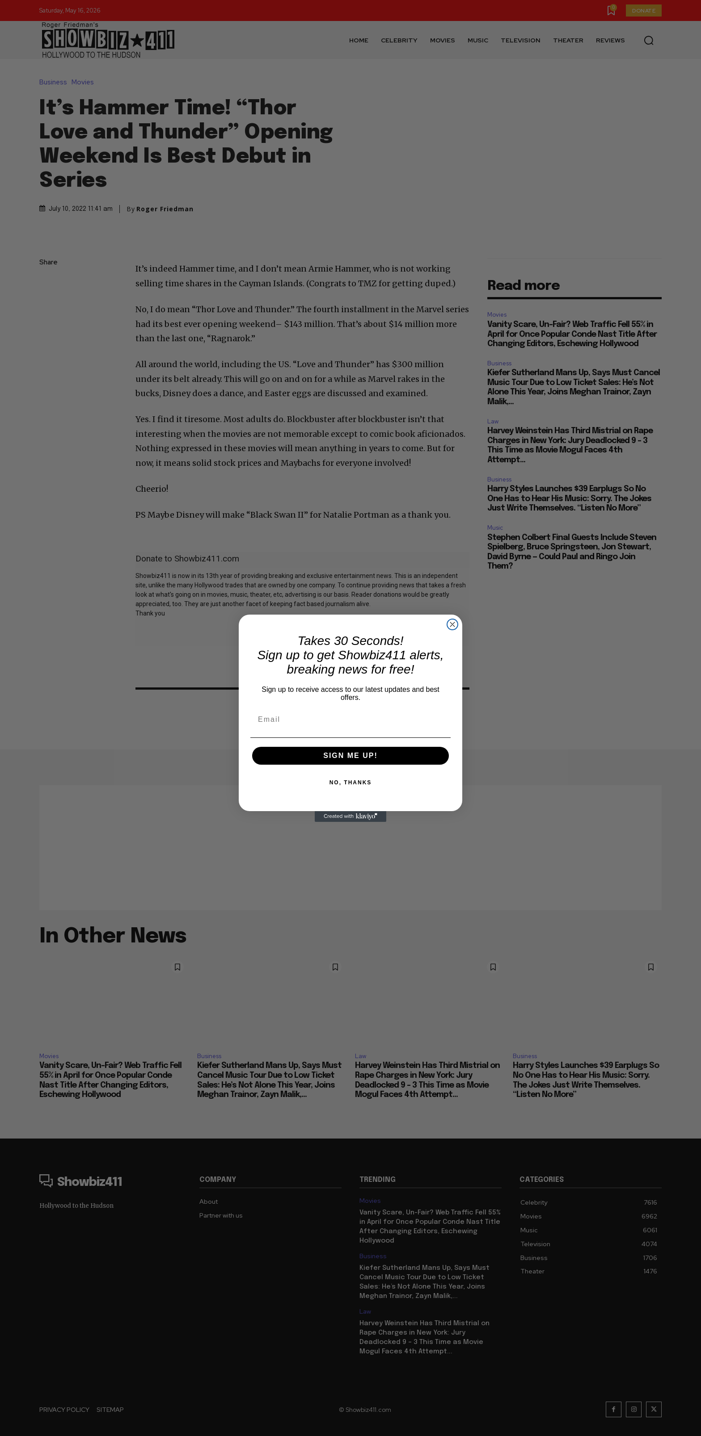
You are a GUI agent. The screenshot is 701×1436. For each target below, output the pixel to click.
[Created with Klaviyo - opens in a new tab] (350, 816)
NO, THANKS (350, 782)
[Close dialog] (452, 624)
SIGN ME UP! (350, 755)
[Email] (350, 719)
